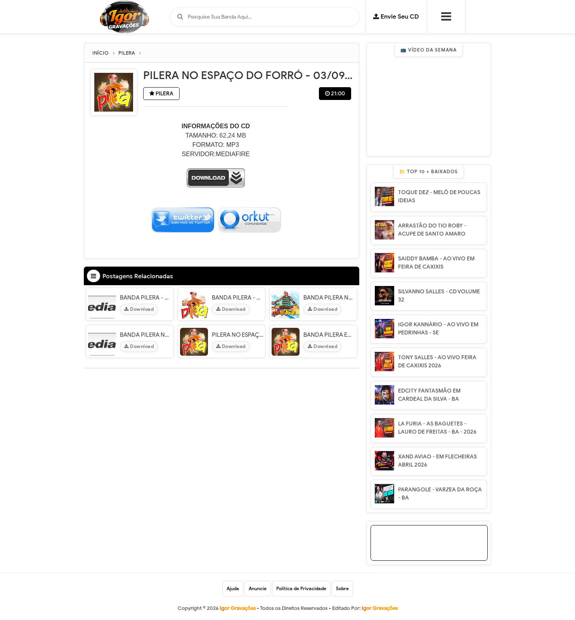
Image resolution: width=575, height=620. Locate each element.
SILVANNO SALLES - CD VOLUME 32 (439, 295)
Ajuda (233, 588)
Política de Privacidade (301, 588)
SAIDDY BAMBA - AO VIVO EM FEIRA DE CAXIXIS (436, 262)
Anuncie (258, 588)
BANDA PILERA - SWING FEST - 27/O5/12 (237, 297)
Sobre (342, 588)
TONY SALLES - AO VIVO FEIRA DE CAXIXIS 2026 (437, 361)
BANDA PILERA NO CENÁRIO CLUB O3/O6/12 (145, 334)
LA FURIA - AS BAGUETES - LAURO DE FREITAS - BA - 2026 (437, 427)
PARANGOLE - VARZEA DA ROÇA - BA (440, 493)
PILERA (161, 93)
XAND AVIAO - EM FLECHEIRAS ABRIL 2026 (437, 460)
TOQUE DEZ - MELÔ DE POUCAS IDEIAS (439, 196)
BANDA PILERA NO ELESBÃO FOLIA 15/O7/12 (329, 297)
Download (139, 309)
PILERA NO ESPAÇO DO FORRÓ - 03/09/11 (237, 334)
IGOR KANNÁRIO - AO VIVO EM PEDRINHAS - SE (438, 328)
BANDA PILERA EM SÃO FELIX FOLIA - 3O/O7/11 (329, 334)
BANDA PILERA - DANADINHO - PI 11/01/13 (145, 297)
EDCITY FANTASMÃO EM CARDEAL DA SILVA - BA (429, 395)
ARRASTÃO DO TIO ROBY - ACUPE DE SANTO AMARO (432, 229)
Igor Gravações (380, 608)
